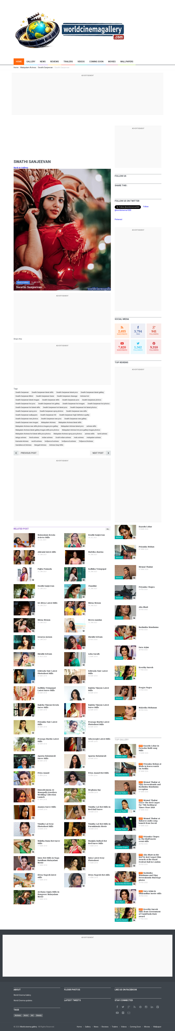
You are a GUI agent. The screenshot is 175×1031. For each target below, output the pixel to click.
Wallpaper (157, 1027)
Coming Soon (96, 61)
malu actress (79, 437)
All (108, 529)
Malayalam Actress (48, 422)
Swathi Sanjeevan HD (48, 415)
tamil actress (102, 434)
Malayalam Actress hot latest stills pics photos (33, 434)
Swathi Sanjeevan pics (70, 400)
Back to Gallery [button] (23, 282)
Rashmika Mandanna (123, 884)
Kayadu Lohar (121, 756)
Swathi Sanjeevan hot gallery (49, 404)
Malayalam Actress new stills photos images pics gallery (37, 426)
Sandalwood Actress (23, 445)
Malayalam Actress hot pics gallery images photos (81, 430)
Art (32, 1015)
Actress (119, 537)
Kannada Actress (22, 441)
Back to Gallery (21, 168)
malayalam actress (94, 437)
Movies (112, 61)
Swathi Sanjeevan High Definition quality (74, 415)
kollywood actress (52, 441)
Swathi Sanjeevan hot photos (98, 404)
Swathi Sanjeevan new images (27, 422)
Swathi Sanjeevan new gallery (75, 419)
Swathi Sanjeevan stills (50, 400)
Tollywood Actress (86, 441)
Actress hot (84, 396)
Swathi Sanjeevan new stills (76, 411)
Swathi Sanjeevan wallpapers (26, 415)
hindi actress (34, 437)
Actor (26, 1015)
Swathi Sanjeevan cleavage (67, 396)
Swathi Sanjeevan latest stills (42, 392)
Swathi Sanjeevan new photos (27, 419)
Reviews (54, 61)
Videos (81, 61)
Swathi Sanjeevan (22, 392)
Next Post (102, 453)
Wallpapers (126, 61)
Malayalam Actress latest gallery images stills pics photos (37, 430)
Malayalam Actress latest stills (70, 422)
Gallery (30, 61)
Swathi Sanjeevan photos (91, 400)
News (43, 61)
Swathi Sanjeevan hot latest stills (28, 407)
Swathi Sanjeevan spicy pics (26, 411)
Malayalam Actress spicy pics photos (68, 434)
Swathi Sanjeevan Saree (45, 396)
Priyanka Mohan (122, 775)
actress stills (91, 426)
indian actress (47, 437)
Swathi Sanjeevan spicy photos (51, 411)
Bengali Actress (40, 445)
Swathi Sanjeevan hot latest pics (55, 407)
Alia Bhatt (119, 865)
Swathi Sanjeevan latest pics (67, 392)
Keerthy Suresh (121, 920)
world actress (37, 441)
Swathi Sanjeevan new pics (51, 419)
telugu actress (21, 437)
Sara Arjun (120, 902)
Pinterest (118, 219)
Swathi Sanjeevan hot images (74, 404)
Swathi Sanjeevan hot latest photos (83, 407)
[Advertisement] (87, 95)
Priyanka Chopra (122, 847)
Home (19, 61)
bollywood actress (69, 441)
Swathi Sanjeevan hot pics (25, 404)
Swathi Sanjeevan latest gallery (92, 392)
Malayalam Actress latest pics (72, 426)
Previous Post (25, 453)
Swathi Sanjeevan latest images (27, 400)
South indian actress (63, 437)
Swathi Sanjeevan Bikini (24, 396)
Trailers (68, 61)
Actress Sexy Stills (56, 445)
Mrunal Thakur (121, 793)
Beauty (38, 1015)
